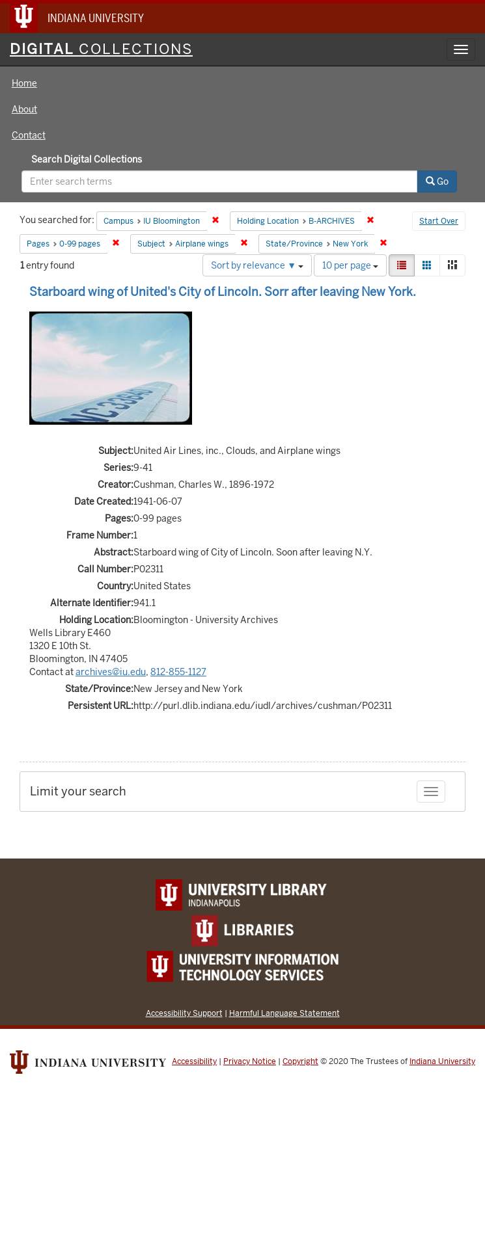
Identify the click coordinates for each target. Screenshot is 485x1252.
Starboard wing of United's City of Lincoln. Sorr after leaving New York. (222, 291)
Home (24, 83)
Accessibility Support (184, 1013)
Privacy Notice (249, 1061)
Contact (29, 135)
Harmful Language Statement (284, 1013)
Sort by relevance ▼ (257, 265)
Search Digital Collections (86, 159)
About (24, 109)
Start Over (438, 221)
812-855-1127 (178, 672)
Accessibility (194, 1061)
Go (437, 181)
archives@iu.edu (111, 672)
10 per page (350, 265)
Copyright (300, 1061)
